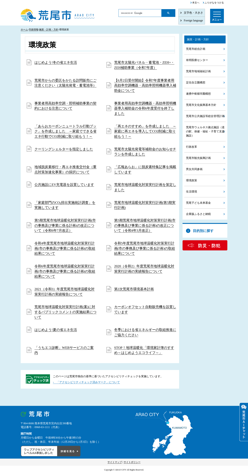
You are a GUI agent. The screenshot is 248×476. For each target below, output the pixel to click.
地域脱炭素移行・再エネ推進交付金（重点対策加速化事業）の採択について (65, 170)
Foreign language (193, 20)
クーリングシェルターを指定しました (63, 150)
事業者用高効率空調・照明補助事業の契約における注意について (65, 106)
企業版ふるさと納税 (198, 213)
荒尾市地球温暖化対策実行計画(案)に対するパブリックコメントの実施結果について (65, 314)
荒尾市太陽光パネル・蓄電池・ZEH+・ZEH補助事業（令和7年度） (144, 65)
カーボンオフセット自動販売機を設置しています (145, 311)
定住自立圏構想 (195, 82)
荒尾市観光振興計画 (198, 157)
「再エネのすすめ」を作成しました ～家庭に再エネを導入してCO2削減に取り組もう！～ (145, 132)
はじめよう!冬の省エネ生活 (55, 62)
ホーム (24, 29)
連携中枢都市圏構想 (198, 93)
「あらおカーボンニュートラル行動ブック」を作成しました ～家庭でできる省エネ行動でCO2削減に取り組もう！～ (65, 132)
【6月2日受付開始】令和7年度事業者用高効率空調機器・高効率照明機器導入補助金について (145, 86)
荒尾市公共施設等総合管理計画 (205, 116)
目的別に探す (203, 231)
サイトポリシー (132, 464)
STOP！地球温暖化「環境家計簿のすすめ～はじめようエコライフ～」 (144, 352)
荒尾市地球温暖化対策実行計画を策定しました (145, 188)
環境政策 (191, 180)
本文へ (195, 2)
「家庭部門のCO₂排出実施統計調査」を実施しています (65, 206)
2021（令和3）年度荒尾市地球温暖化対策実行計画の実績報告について (64, 293)
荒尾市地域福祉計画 (198, 71)
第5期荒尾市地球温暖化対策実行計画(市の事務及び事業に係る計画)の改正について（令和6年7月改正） (65, 227)
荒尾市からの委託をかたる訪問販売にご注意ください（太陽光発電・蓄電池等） (65, 83)
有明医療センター (197, 60)
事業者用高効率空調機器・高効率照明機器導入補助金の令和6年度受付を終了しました (145, 109)
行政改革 (191, 146)
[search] (140, 13)
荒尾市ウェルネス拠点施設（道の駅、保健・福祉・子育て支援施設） (205, 131)
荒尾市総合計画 (195, 48)
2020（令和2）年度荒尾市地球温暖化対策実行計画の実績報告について (144, 270)
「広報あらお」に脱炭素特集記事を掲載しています (145, 170)
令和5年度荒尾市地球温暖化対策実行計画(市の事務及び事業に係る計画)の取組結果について (144, 250)
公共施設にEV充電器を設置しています (64, 186)
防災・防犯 (209, 246)
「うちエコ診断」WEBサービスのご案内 (64, 352)
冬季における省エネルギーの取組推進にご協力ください (145, 334)
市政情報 (33, 29)
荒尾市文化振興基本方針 (201, 104)
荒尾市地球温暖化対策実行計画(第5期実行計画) (145, 206)
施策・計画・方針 (48, 29)
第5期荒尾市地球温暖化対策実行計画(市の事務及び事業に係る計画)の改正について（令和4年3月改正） (145, 227)
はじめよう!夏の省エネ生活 (55, 332)
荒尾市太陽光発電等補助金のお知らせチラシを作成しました (145, 152)
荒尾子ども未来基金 (198, 202)
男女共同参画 (194, 169)
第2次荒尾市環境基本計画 (134, 291)
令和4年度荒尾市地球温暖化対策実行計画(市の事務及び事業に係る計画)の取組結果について (64, 250)
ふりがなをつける (214, 2)
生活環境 (191, 191)
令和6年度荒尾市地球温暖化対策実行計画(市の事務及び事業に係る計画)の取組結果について (64, 273)
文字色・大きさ (193, 12)
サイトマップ (114, 464)
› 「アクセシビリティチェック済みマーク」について (86, 384)
